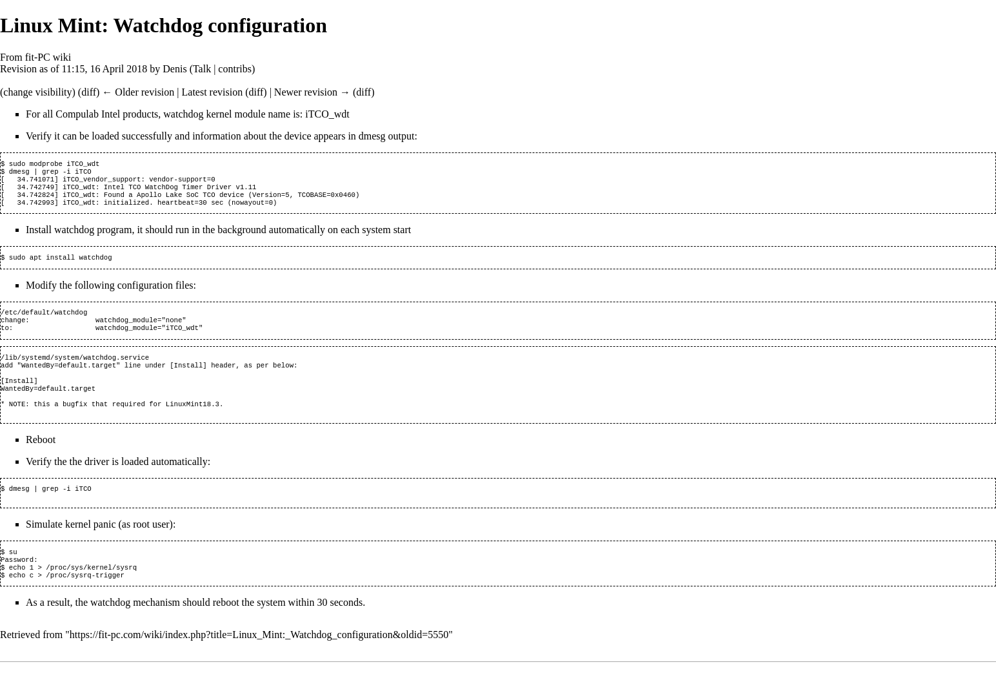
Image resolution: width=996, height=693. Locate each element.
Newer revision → (312, 92)
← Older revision (138, 92)
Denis (174, 68)
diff (88, 92)
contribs (235, 68)
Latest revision (212, 92)
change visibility (37, 92)
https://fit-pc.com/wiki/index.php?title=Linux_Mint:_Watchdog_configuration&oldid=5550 (259, 665)
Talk (202, 68)
